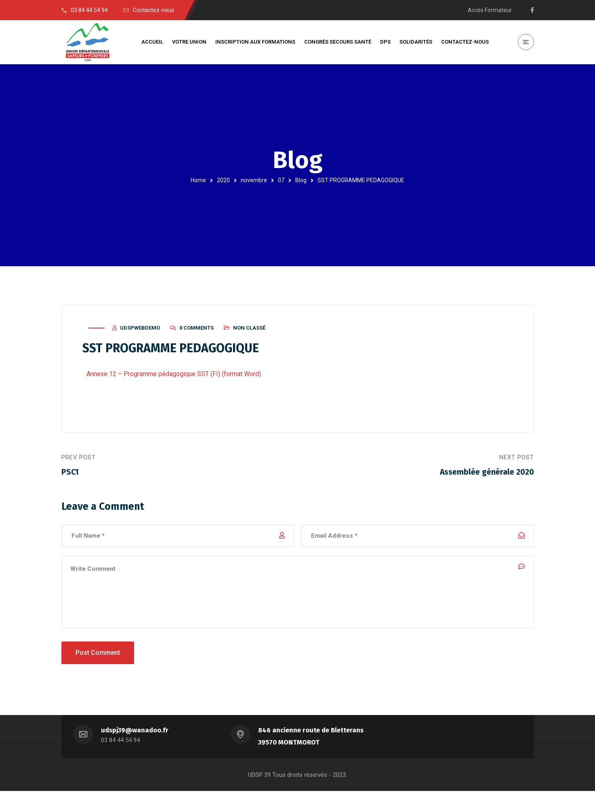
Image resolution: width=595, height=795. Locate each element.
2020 (223, 180)
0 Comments (196, 330)
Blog (301, 180)
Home (198, 180)
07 (281, 180)
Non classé (249, 330)
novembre (254, 180)
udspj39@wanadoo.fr (135, 734)
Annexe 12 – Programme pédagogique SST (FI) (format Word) (173, 376)
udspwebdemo (140, 330)
